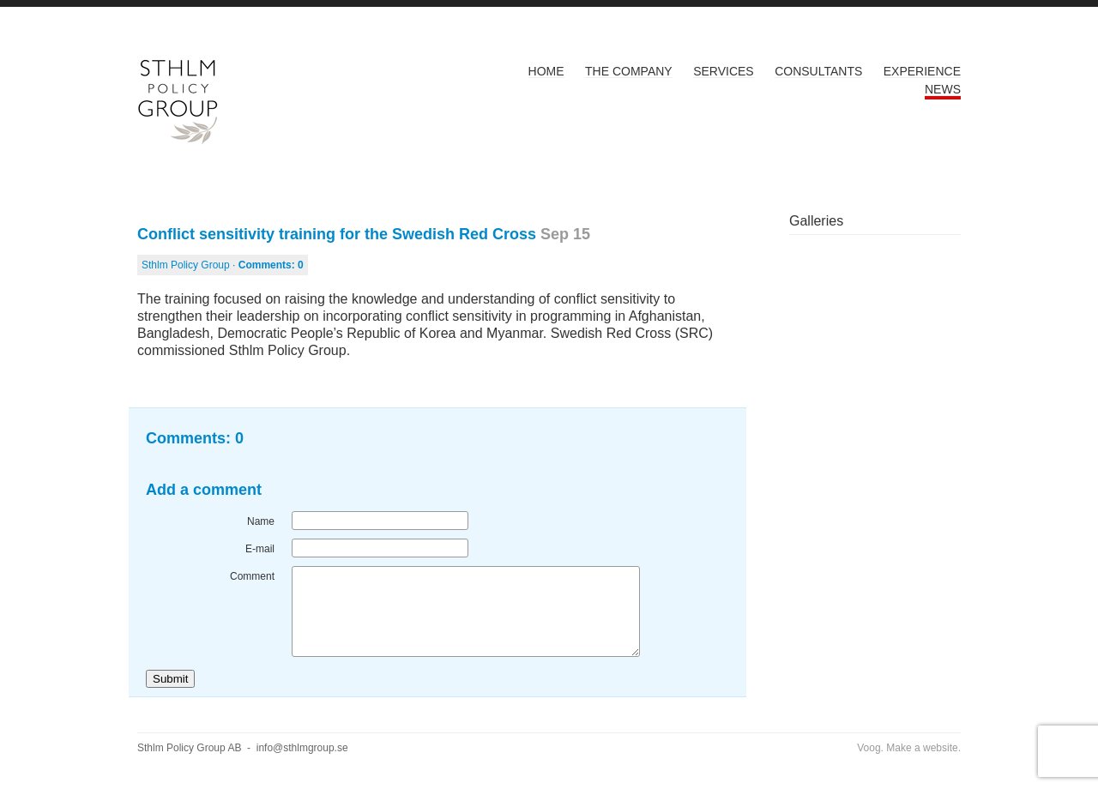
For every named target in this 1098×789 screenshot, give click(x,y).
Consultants (818, 71)
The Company (629, 71)
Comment (252, 576)
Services (723, 71)
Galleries (816, 221)
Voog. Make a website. (909, 748)
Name (260, 521)
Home (546, 71)
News (943, 89)
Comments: (271, 265)
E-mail (259, 549)
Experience (922, 71)
